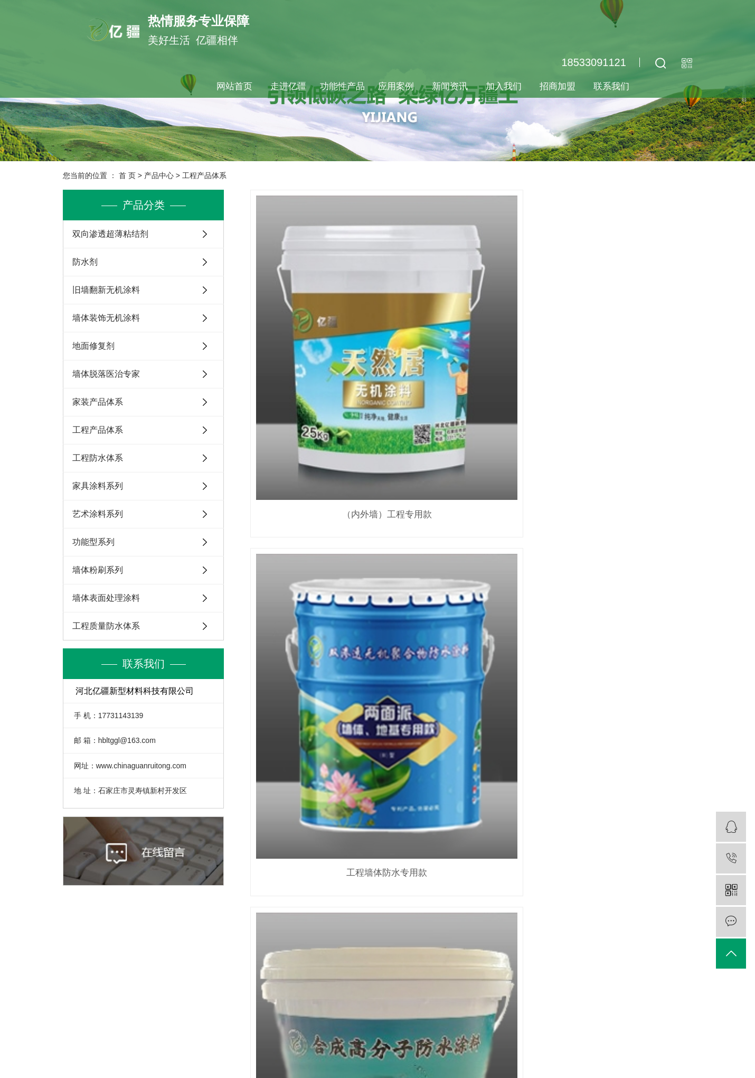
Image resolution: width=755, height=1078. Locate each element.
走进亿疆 (288, 86)
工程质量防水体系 (106, 625)
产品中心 (159, 175)
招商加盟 (557, 86)
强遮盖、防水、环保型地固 (623, 558)
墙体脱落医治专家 (106, 373)
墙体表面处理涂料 (106, 597)
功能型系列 (93, 541)
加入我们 (504, 86)
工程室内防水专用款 (622, 357)
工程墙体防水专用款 (471, 357)
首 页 (127, 175)
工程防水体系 (97, 457)
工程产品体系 (204, 175)
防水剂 (85, 261)
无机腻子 (319, 558)
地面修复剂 (93, 345)
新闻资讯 (450, 86)
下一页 (468, 610)
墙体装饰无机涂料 (106, 317)
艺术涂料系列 (97, 513)
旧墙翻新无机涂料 (106, 289)
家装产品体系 (97, 401)
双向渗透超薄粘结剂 (110, 233)
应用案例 (396, 86)
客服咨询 (535, 987)
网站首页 (234, 86)
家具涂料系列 (97, 485)
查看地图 (462, 1053)
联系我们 (611, 86)
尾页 (501, 610)
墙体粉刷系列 (97, 569)
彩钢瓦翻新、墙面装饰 (471, 558)
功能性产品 (342, 86)
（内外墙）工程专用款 (319, 357)
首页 (397, 610)
